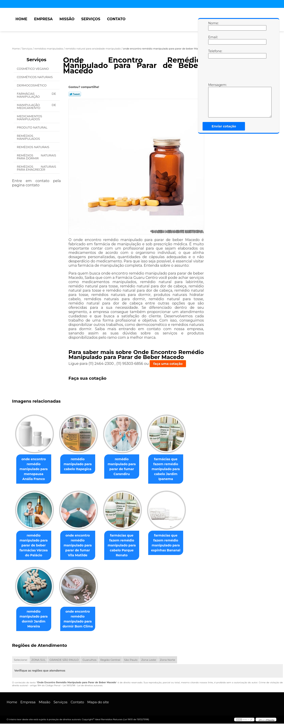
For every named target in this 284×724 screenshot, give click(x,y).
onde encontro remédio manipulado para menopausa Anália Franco (34, 469)
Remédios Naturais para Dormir (36, 156)
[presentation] (237, 72)
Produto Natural (32, 127)
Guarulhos (90, 660)
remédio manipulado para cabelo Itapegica (80, 464)
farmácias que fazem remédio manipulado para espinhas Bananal (172, 543)
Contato (116, 19)
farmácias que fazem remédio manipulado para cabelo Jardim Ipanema (172, 469)
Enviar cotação (224, 126)
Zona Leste (148, 660)
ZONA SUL (38, 660)
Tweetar (75, 94)
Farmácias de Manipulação (36, 95)
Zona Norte (167, 660)
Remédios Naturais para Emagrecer (36, 168)
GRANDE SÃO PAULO (64, 660)
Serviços (90, 19)
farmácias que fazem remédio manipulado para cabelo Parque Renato (126, 545)
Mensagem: (212, 100)
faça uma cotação (167, 364)
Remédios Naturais (33, 147)
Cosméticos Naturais (35, 77)
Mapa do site (98, 702)
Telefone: (212, 54)
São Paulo (130, 660)
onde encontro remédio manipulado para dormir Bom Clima (80, 619)
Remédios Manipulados (29, 137)
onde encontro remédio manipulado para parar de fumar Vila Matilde (80, 545)
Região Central (110, 660)
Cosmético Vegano (33, 68)
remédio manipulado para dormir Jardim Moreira (35, 619)
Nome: (212, 26)
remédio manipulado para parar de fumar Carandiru (126, 466)
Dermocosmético (32, 85)
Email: (212, 40)
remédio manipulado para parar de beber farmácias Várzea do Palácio (35, 545)
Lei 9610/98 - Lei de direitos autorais (82, 685)
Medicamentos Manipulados (29, 117)
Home (21, 19)
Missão (66, 19)
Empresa (43, 19)
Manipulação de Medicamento (36, 106)
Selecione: (21, 660)
